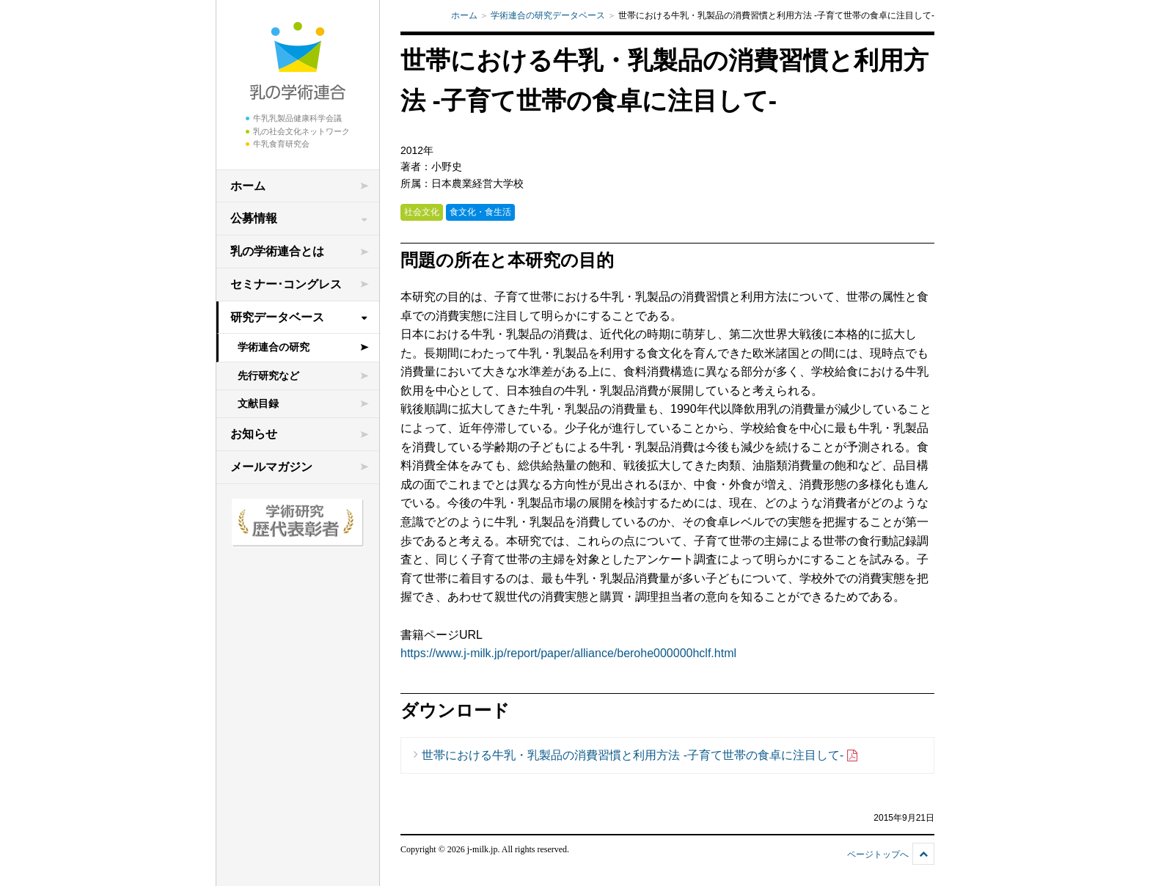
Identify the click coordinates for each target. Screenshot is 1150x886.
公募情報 (253, 218)
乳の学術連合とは (277, 251)
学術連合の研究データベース (548, 15)
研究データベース (277, 317)
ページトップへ (878, 854)
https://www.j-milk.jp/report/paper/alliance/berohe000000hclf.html (568, 653)
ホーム (247, 186)
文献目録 (258, 403)
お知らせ (253, 434)
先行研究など (268, 375)
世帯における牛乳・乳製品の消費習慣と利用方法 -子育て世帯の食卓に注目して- (640, 756)
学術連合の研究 (274, 347)
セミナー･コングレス (286, 284)
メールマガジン (271, 467)
